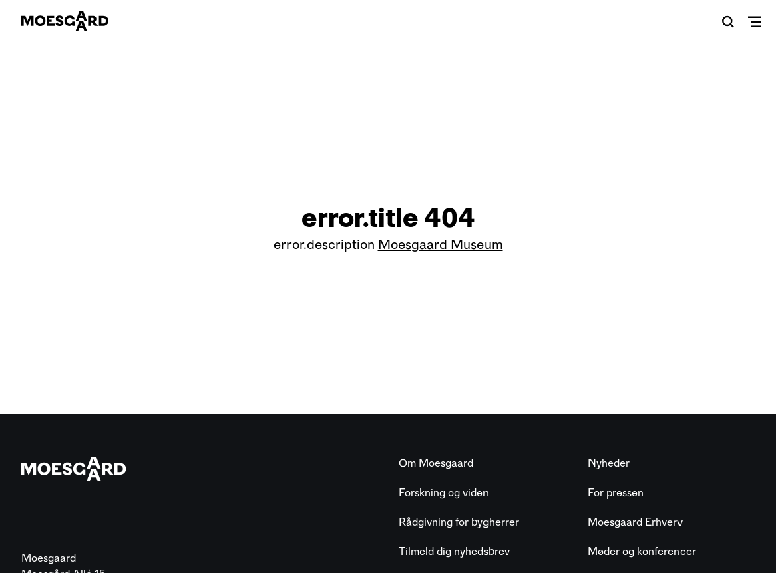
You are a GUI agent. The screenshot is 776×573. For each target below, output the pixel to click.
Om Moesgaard (436, 463)
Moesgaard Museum (440, 244)
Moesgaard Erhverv (635, 522)
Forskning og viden (444, 492)
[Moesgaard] (64, 21)
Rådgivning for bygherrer (459, 522)
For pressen (616, 492)
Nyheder (609, 463)
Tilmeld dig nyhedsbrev (454, 551)
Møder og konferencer (642, 551)
